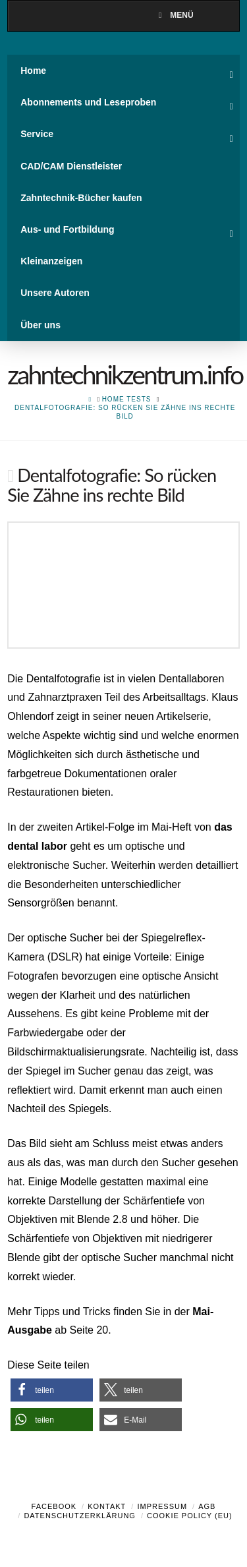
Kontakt (107, 1506)
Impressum (162, 1506)
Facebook (54, 1506)
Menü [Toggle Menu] (174, 15)
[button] (52, 1390)
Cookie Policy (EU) (190, 1516)
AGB (206, 1506)
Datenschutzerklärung (80, 1516)
